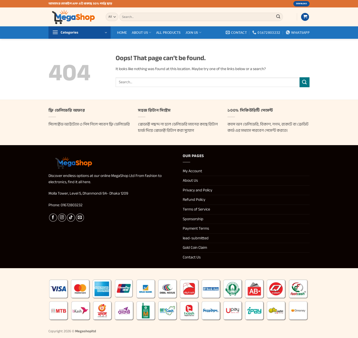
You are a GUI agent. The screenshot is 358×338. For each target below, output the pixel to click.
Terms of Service (196, 209)
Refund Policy (194, 199)
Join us (193, 32)
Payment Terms (196, 228)
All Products (168, 33)
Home (122, 33)
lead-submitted (196, 238)
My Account (192, 171)
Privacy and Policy (198, 190)
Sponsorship (193, 219)
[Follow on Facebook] (53, 217)
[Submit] (278, 17)
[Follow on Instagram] (62, 217)
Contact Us (192, 257)
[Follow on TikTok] (71, 217)
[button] (305, 17)
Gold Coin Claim (195, 247)
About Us (141, 32)
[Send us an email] (80, 217)
